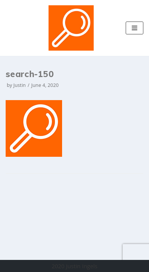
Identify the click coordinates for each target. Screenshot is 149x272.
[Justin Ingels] (71, 28)
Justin (20, 85)
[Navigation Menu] (134, 28)
